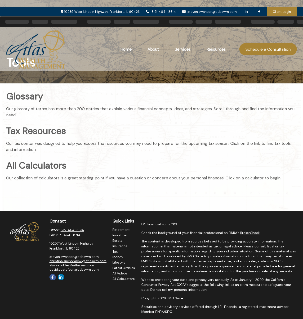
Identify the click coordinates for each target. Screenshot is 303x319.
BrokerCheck (250, 233)
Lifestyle (118, 262)
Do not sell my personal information (178, 289)
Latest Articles (123, 268)
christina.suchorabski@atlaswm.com (78, 261)
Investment (121, 235)
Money (117, 257)
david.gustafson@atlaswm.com (74, 269)
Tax (115, 251)
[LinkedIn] (246, 4)
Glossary (24, 96)
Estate (117, 240)
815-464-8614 (72, 230)
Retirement (121, 230)
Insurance (119, 246)
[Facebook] (259, 4)
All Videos (120, 273)
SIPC (168, 312)
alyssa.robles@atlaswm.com (71, 265)
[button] (126, 42)
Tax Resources (36, 131)
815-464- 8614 (161, 5)
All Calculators (36, 166)
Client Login (282, 5)
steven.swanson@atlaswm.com (209, 5)
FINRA (159, 312)
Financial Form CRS (162, 224)
